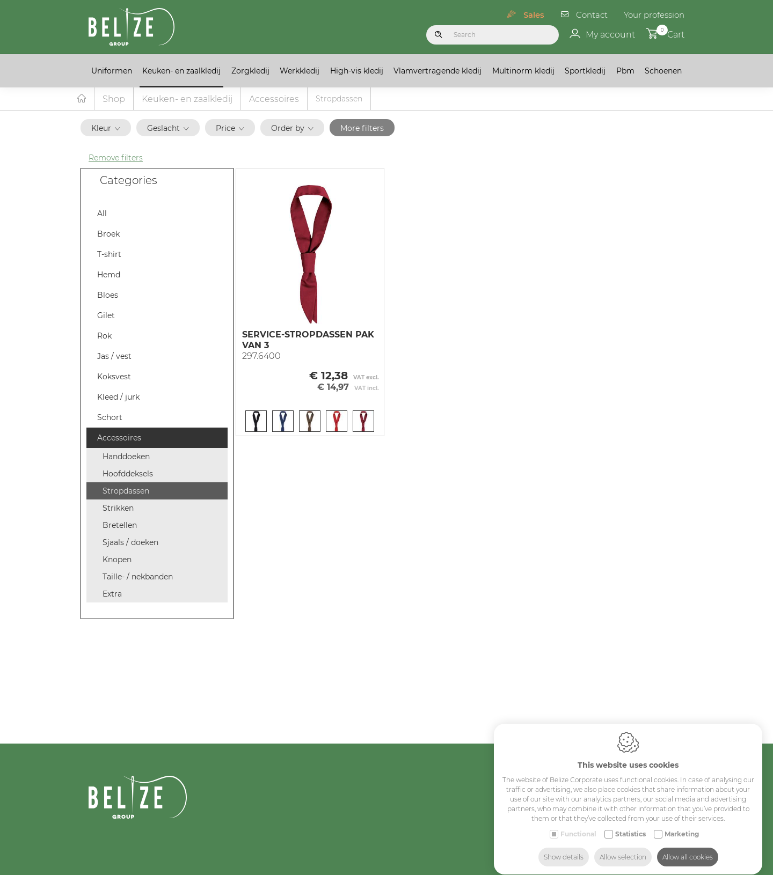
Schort (109, 418)
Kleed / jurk (118, 397)
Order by (292, 129)
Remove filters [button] (116, 158)
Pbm (625, 71)
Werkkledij (299, 71)
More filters (362, 129)
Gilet (106, 316)
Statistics (630, 824)
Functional (578, 824)
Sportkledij (585, 71)
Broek (108, 234)
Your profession (654, 15)
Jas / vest (114, 357)
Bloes (107, 295)
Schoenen (663, 71)
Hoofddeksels (128, 474)
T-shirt (109, 255)
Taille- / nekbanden (138, 577)
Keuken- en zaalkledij (181, 71)
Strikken (118, 508)
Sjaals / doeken (130, 543)
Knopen (117, 560)
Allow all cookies (687, 847)
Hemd (108, 275)
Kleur (105, 129)
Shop (114, 99)
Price (230, 129)
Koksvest (114, 377)
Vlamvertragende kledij (437, 71)
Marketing (682, 824)
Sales (533, 15)
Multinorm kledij (523, 71)
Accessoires (274, 99)
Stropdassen (126, 491)
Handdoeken (126, 457)
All (102, 214)
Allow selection (623, 847)
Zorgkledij (250, 71)
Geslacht (168, 129)
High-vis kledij (356, 71)
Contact (592, 15)
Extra (112, 594)
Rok (104, 336)
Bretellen (120, 526)
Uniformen (111, 71)
